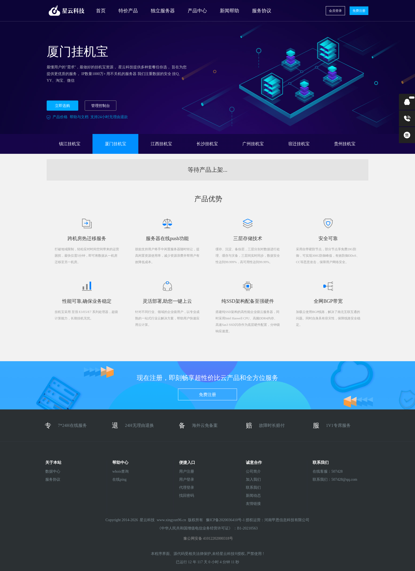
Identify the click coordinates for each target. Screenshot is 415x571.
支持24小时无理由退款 (109, 117)
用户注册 (186, 471)
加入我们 (253, 479)
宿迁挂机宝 (299, 143)
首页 (101, 10)
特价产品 (128, 10)
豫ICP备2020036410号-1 (226, 520)
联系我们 (253, 488)
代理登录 (186, 488)
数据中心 (52, 471)
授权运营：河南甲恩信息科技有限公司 (277, 520)
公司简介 (253, 471)
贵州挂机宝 (344, 143)
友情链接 (253, 504)
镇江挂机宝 (69, 143)
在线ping (119, 479)
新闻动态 (253, 496)
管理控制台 (100, 106)
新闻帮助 (229, 10)
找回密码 (186, 496)
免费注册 (359, 11)
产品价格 (60, 117)
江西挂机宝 (161, 143)
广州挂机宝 (253, 143)
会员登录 (335, 11)
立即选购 (62, 106)
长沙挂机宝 (207, 143)
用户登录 (186, 479)
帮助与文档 (79, 117)
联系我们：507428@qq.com (327, 479)
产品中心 (197, 10)
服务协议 (261, 10)
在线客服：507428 (327, 471)
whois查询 (120, 471)
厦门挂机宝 (115, 143)
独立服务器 (163, 10)
